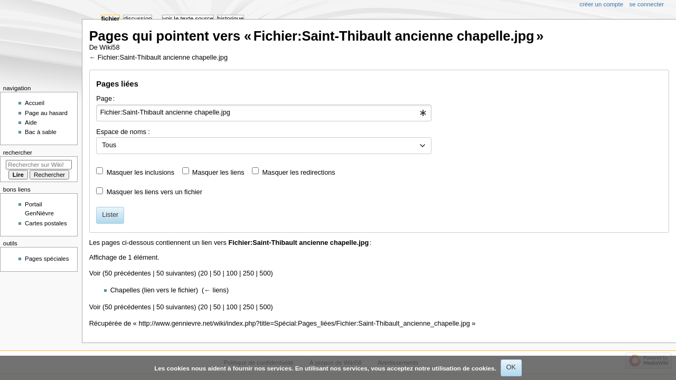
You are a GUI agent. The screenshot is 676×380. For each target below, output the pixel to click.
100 (231, 273)
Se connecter (647, 4)
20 (204, 273)
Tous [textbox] (109, 145)
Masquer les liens (218, 172)
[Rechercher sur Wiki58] (39, 164)
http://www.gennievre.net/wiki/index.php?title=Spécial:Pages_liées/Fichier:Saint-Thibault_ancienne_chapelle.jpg (304, 323)
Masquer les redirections (298, 172)
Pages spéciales (47, 258)
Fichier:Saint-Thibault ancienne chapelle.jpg (163, 57)
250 (248, 273)
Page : (105, 98)
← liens (215, 290)
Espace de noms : (123, 132)
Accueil (34, 103)
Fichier (110, 18)
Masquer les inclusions (140, 172)
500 (264, 273)
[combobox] (263, 112)
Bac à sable (41, 132)
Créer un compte (601, 4)
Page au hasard (46, 113)
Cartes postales (46, 223)
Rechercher (17, 152)
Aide (31, 122)
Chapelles (125, 290)
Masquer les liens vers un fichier (154, 192)
